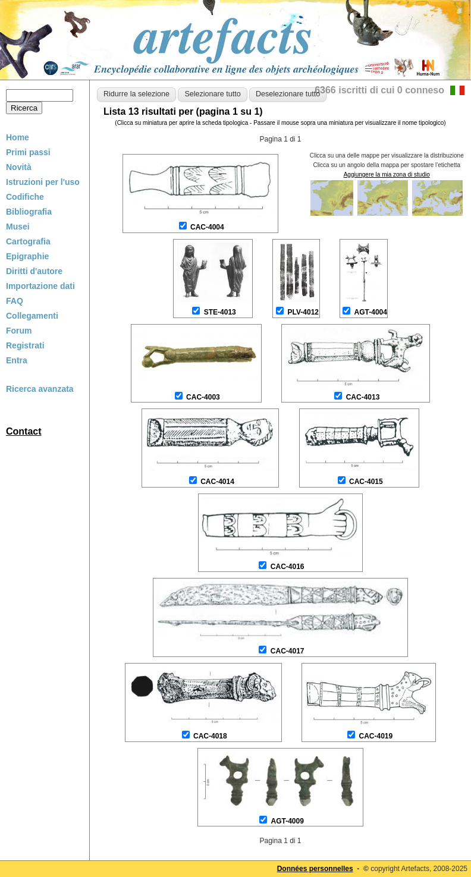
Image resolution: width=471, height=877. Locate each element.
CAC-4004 (207, 227)
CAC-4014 (217, 481)
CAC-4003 (203, 397)
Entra (16, 360)
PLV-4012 (303, 312)
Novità (19, 167)
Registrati (25, 345)
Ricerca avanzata (40, 389)
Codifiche (25, 197)
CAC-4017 (287, 651)
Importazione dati (40, 286)
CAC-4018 (210, 736)
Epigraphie (27, 256)
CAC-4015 (366, 481)
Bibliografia (29, 211)
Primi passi (28, 152)
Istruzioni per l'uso (43, 182)
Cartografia (28, 241)
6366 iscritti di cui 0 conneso (379, 90)
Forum (19, 330)
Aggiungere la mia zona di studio (387, 174)
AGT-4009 (287, 821)
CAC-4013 (363, 397)
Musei (18, 226)
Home (17, 137)
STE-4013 (220, 312)
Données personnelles (315, 869)
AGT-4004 (370, 312)
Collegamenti (32, 315)
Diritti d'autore (34, 271)
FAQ (14, 301)
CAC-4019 (376, 736)
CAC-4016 (287, 566)
